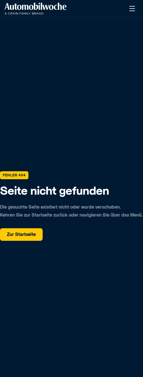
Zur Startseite (21, 234)
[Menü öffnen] (132, 8)
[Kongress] (36, 9)
